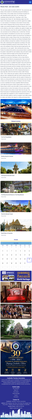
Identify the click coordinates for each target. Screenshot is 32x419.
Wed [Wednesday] (16, 245)
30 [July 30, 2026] (20, 263)
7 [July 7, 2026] (11, 251)
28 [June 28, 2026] (2, 247)
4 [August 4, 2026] (11, 267)
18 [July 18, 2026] (29, 255)
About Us (16, 390)
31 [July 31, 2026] (24, 263)
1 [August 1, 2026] (29, 263)
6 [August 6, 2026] (20, 267)
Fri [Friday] (24, 245)
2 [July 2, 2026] (20, 247)
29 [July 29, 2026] (16, 263)
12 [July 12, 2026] (2, 255)
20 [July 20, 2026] (7, 259)
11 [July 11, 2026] (29, 251)
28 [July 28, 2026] (11, 263)
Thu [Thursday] (20, 245)
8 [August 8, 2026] (29, 267)
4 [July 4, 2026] (29, 247)
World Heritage (16, 393)
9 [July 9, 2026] (20, 251)
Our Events (16, 392)
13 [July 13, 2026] (7, 255)
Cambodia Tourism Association (18, 401)
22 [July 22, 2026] (16, 259)
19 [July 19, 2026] (2, 259)
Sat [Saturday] (29, 245)
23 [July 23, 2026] (20, 259)
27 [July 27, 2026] (7, 263)
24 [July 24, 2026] (24, 259)
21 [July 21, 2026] (11, 259)
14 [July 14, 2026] (11, 255)
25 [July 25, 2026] (29, 259)
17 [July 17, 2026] (24, 255)
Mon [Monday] (7, 245)
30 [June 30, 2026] (11, 247)
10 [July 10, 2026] (24, 251)
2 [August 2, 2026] (2, 267)
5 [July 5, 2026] (2, 251)
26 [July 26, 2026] (2, 263)
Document (16, 397)
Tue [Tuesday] (11, 245)
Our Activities (16, 388)
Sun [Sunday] (2, 245)
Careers (16, 395)
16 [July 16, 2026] (20, 255)
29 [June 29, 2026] (7, 247)
